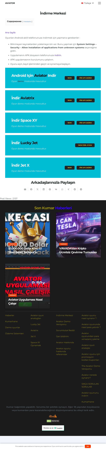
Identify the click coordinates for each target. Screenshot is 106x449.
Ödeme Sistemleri (14, 333)
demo (21, 81)
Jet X (33, 336)
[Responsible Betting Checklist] (53, 416)
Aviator (40, 75)
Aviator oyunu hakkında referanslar (63, 351)
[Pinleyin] (50, 189)
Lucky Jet (29, 142)
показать (27, 21)
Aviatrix (27, 98)
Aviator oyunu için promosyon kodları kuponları (91, 357)
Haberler (9, 315)
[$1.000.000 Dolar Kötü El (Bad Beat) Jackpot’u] (27, 234)
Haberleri (63, 208)
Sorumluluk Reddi (65, 330)
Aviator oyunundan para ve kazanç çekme (90, 336)
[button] (87, 3)
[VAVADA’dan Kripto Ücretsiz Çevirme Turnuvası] (78, 234)
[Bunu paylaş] (31, 189)
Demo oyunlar (12, 327)
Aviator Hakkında (65, 342)
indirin (57, 55)
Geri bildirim (62, 336)
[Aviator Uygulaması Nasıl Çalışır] (27, 286)
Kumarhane (11, 321)
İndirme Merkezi (64, 315)
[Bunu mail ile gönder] (25, 189)
